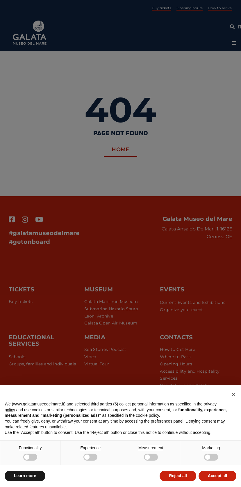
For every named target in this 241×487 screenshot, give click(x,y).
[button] (233, 394)
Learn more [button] (25, 475)
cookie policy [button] (147, 415)
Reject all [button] (178, 475)
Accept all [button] (217, 475)
